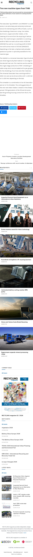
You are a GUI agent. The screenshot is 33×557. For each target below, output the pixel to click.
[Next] (31, 168)
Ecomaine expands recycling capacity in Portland (21, 512)
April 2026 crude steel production (19, 504)
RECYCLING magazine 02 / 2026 (12, 415)
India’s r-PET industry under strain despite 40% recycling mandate (21, 496)
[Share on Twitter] (13, 108)
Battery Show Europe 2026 (11, 434)
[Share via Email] (3, 112)
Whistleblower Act (18, 552)
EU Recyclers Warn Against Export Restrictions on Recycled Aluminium (21, 477)
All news (4, 473)
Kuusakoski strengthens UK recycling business (16, 260)
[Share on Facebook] (4, 108)
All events (4, 424)
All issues (4, 373)
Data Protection (8, 552)
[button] (3, 554)
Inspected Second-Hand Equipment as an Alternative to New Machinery (14, 198)
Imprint (26, 552)
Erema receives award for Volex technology (15, 229)
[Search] (31, 2)
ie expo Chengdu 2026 (9, 462)
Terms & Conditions (16, 554)
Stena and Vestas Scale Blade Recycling (14, 322)
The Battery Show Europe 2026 (12, 440)
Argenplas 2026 (7, 428)
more (24, 532)
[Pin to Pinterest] (22, 108)
